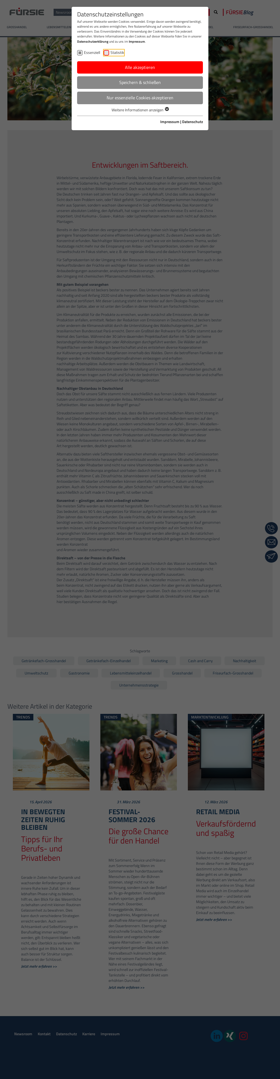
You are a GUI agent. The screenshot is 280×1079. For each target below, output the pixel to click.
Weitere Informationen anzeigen (140, 110)
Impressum (137, 41)
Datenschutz (192, 121)
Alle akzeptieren (140, 67)
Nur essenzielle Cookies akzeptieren (140, 97)
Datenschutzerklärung (92, 41)
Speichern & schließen (140, 82)
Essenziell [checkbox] (92, 52)
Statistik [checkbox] (117, 52)
